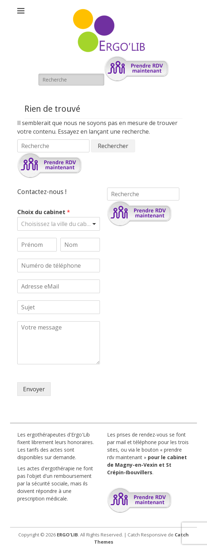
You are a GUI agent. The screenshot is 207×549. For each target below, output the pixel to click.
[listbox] (58, 224)
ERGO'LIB (67, 534)
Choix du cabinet (43, 212)
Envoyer (34, 389)
